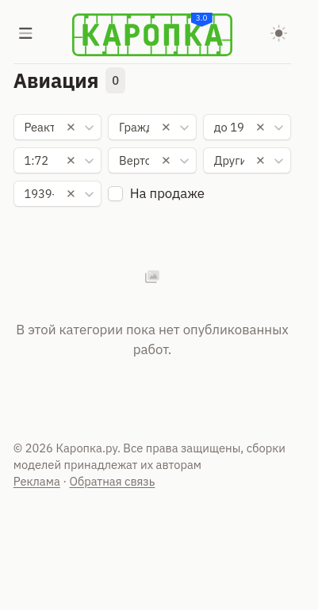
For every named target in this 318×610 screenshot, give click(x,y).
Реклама (36, 481)
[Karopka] (152, 34)
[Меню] (26, 34)
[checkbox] (115, 193)
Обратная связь (112, 481)
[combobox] (57, 127)
